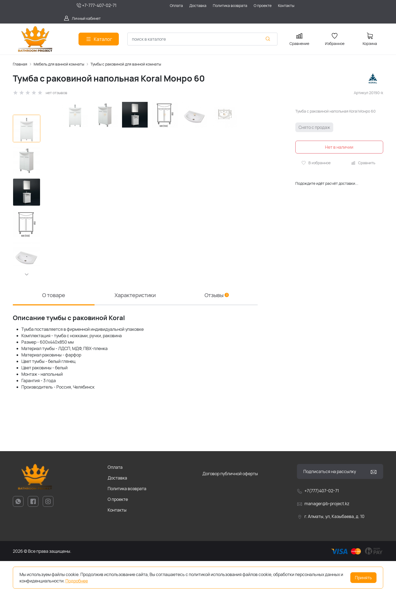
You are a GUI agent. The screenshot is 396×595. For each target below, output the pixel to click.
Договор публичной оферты (230, 507)
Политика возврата (127, 522)
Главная (20, 64)
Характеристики (135, 329)
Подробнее (76, 581)
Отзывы (217, 329)
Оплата (115, 501)
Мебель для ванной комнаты (59, 64)
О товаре (53, 329)
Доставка (117, 512)
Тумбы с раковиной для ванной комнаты (126, 64)
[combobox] (202, 39)
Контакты (117, 544)
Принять (363, 578)
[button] (26, 274)
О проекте (118, 533)
